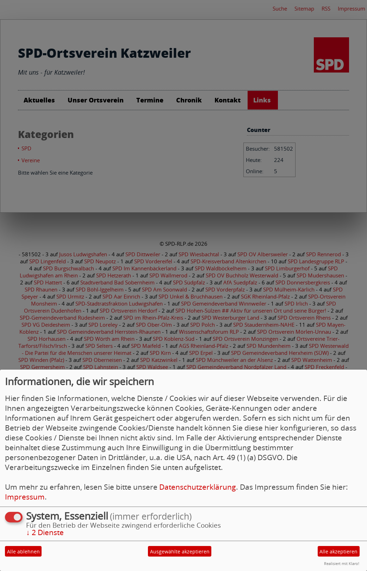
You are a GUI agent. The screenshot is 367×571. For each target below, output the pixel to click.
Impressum (25, 497)
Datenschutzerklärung (197, 487)
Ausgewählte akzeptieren (180, 551)
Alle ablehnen (23, 551)
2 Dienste (45, 532)
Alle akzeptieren (338, 551)
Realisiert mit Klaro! (341, 563)
